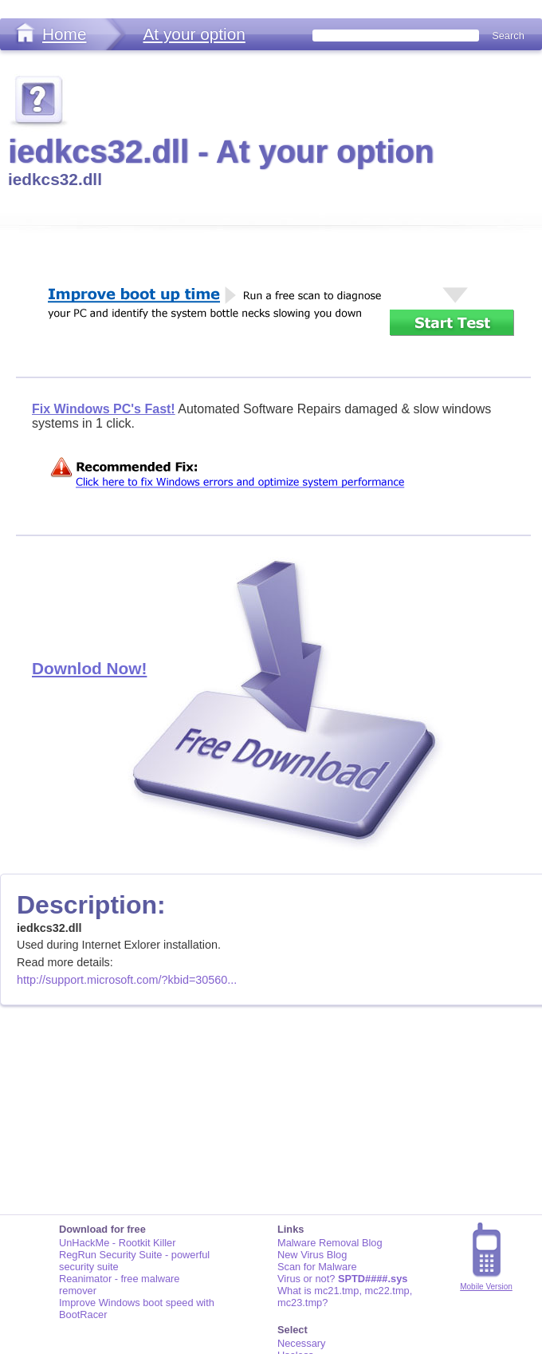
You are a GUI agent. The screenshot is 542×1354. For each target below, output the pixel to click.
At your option (194, 34)
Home (64, 34)
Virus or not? (342, 1279)
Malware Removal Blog (330, 1243)
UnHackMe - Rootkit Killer (117, 1243)
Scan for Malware (317, 1267)
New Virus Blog (312, 1255)
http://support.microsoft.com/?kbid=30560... (127, 979)
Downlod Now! (89, 668)
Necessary (301, 1343)
